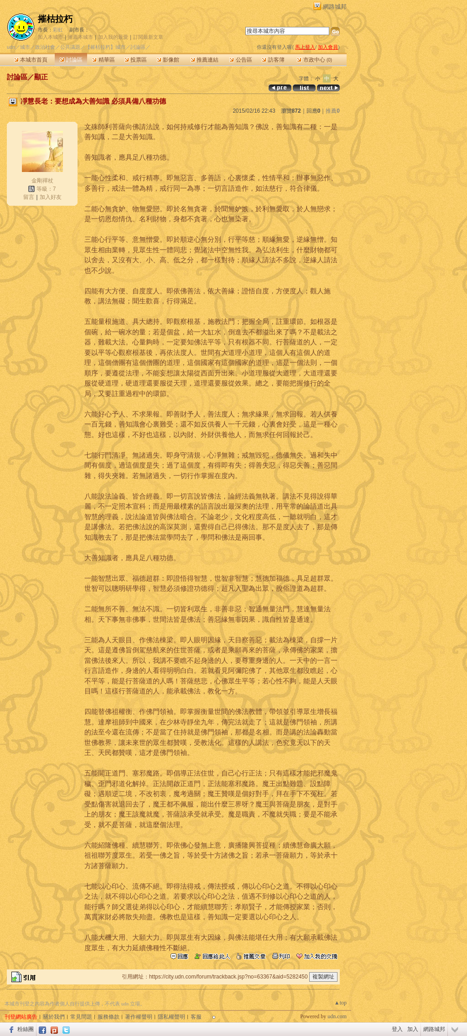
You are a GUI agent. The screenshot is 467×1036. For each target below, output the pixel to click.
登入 (397, 1029)
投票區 (136, 60)
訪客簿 (273, 60)
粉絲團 (25, 1029)
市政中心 (314, 60)
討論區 (71, 60)
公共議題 (70, 47)
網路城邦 (335, 6)
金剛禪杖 (42, 180)
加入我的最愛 (113, 37)
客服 (196, 1017)
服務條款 (108, 1017)
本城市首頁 (30, 60)
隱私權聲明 (171, 1017)
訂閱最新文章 (148, 37)
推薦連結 (204, 60)
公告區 (240, 60)
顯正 (41, 77)
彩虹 (58, 29)
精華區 (103, 60)
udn (11, 47)
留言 (28, 197)
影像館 (168, 60)
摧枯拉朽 (55, 19)
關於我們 (54, 1017)
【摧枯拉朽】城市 (105, 47)
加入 (412, 1029)
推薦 (333, 111)
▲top (340, 1003)
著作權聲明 (138, 1017)
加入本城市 (50, 37)
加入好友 (51, 197)
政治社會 (45, 47)
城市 (25, 47)
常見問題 (81, 1017)
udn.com (337, 1016)
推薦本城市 (80, 37)
